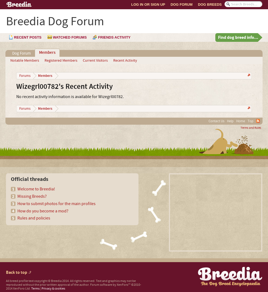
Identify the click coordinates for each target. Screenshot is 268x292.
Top (250, 121)
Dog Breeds (210, 4)
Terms (35, 289)
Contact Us (216, 121)
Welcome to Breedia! (36, 189)
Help (230, 121)
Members (47, 52)
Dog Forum (182, 4)
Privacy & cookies (53, 289)
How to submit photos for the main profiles (56, 203)
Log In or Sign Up (148, 4)
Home (240, 121)
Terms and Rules (251, 128)
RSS (258, 121)
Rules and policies (33, 218)
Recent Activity (125, 60)
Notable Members (24, 60)
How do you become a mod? (42, 211)
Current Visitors (95, 60)
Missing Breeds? (32, 196)
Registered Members (61, 60)
